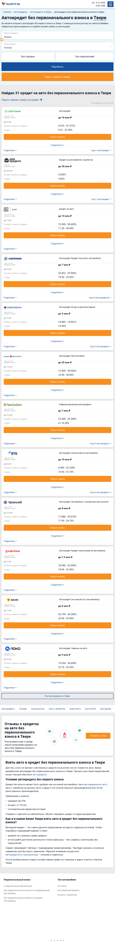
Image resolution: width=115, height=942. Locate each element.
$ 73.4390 (100, 2)
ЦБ (93, 2)
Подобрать (57, 66)
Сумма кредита (11, 33)
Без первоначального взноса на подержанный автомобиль (27, 892)
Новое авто (75, 708)
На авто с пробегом (67, 894)
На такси (62, 885)
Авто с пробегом (57, 708)
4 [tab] (60, 940)
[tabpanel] (29, 891)
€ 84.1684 (100, 5)
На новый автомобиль (69, 890)
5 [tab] (63, 940)
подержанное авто (97, 784)
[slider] (1, 39)
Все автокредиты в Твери (57, 696)
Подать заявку (57, 136)
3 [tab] (57, 940)
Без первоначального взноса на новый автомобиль (23, 899)
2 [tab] (54, 940)
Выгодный (105, 708)
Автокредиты (8, 708)
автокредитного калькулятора (22, 854)
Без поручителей (84, 56)
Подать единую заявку (57, 76)
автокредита (39, 774)
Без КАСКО (90, 708)
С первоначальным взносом (18, 885)
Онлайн (23, 708)
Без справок (28, 56)
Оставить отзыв (98, 735)
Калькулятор (37, 708)
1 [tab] (51, 940)
